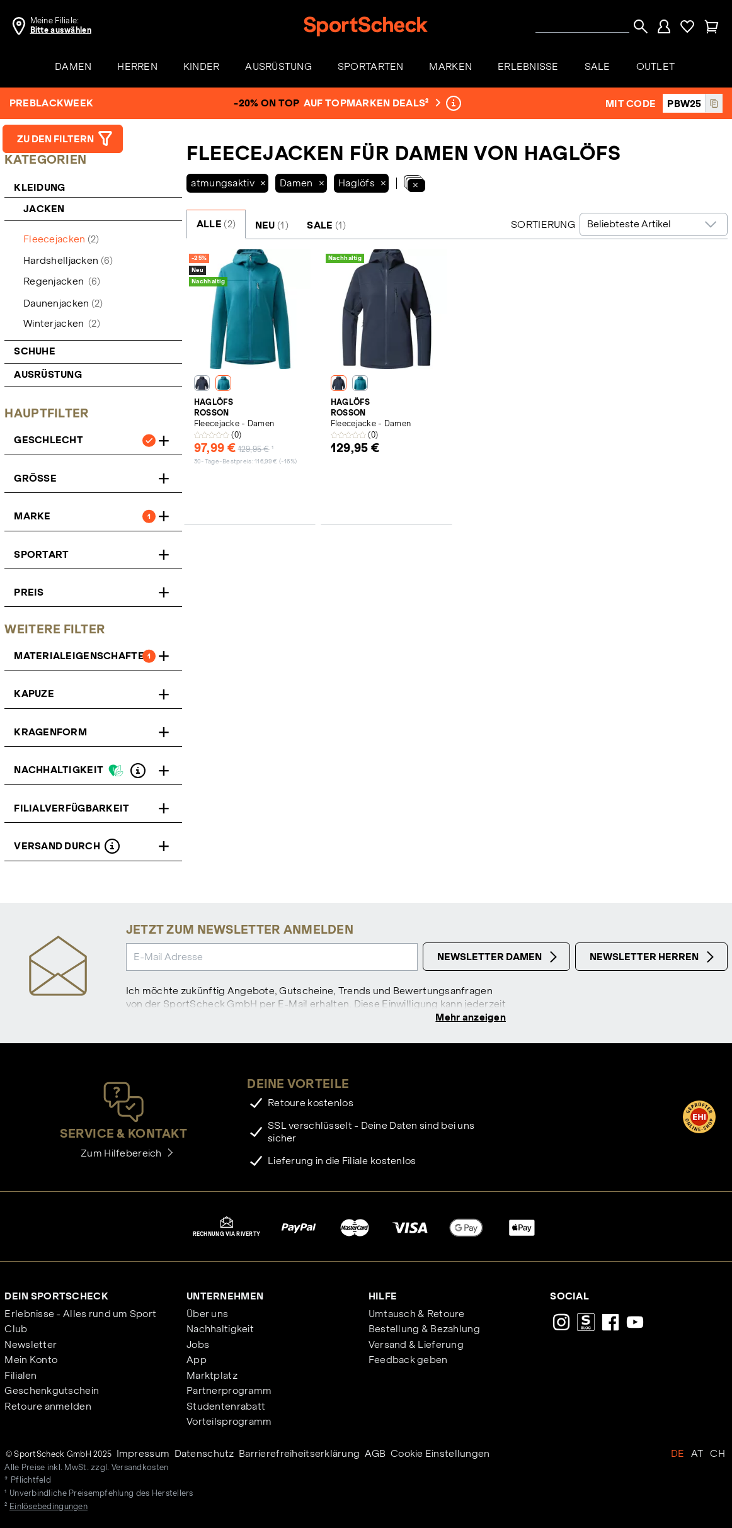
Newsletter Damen (499, 957)
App (196, 1361)
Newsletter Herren (654, 957)
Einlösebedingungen (48, 1507)
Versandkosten (140, 1468)
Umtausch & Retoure (417, 1315)
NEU (272, 225)
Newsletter (30, 1345)
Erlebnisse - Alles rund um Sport (80, 1315)
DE (678, 1454)
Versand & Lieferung (416, 1345)
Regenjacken (61, 281)
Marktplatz (211, 1376)
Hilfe (383, 1297)
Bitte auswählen (60, 30)
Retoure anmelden (47, 1407)
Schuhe (34, 351)
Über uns (207, 1315)
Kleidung (39, 187)
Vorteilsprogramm (229, 1423)
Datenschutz (204, 1454)
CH (717, 1454)
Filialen (20, 1376)
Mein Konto (30, 1361)
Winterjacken (61, 323)
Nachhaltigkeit (220, 1330)
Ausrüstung (48, 374)
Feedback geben (408, 1361)
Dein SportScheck (56, 1297)
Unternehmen (224, 1297)
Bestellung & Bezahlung (424, 1330)
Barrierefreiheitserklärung (299, 1454)
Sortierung (543, 224)
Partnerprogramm (229, 1392)
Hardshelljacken (68, 260)
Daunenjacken (63, 303)
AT (697, 1454)
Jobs (197, 1345)
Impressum (143, 1454)
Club (15, 1330)
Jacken (45, 208)
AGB (375, 1454)
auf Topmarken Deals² (370, 103)
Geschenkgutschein (51, 1392)
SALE (326, 225)
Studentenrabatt (225, 1407)
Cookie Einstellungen (440, 1454)
